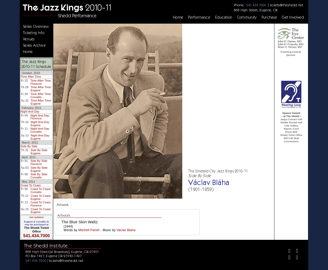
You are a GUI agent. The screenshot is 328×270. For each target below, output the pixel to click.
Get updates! (36, 217)
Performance (199, 17)
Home (178, 17)
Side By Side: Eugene (39, 152)
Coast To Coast (31, 185)
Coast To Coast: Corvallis (40, 190)
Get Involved (293, 17)
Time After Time (31, 76)
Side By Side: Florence (39, 162)
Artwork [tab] (63, 205)
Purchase (269, 17)
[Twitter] (294, 251)
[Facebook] (287, 251)
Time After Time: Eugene (41, 89)
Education (223, 17)
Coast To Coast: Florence (40, 204)
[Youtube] (294, 258)
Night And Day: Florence (40, 117)
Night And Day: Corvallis (40, 130)
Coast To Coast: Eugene (41, 197)
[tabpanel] (127, 222)
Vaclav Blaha (126, 230)
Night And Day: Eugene (40, 123)
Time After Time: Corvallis (41, 95)
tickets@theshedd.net (286, 5)
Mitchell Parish (89, 230)
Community (247, 17)
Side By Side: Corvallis (39, 176)
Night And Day (30, 111)
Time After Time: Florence (41, 82)
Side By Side (29, 146)
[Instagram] (287, 258)
